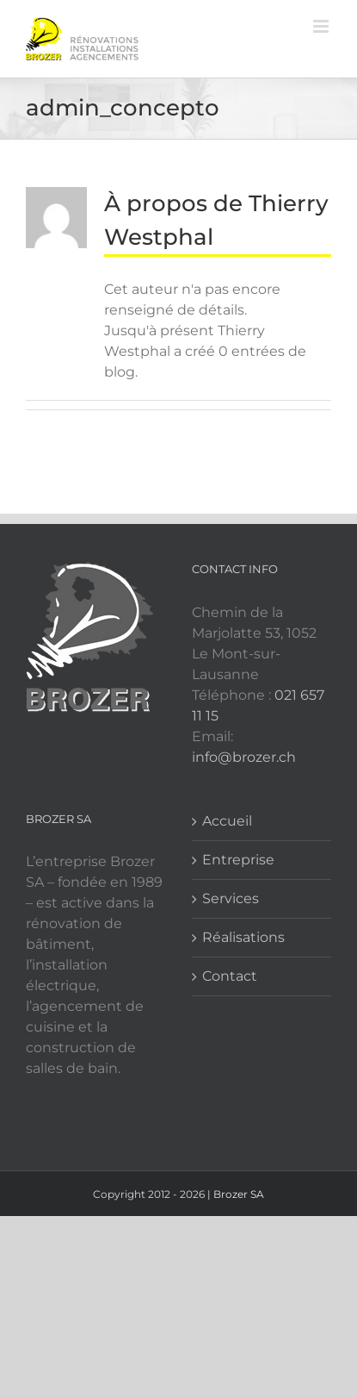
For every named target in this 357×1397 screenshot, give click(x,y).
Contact (229, 976)
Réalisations (243, 937)
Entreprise (238, 859)
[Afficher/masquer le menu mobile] (322, 26)
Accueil (227, 821)
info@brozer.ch (244, 757)
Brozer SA (238, 1194)
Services (230, 898)
